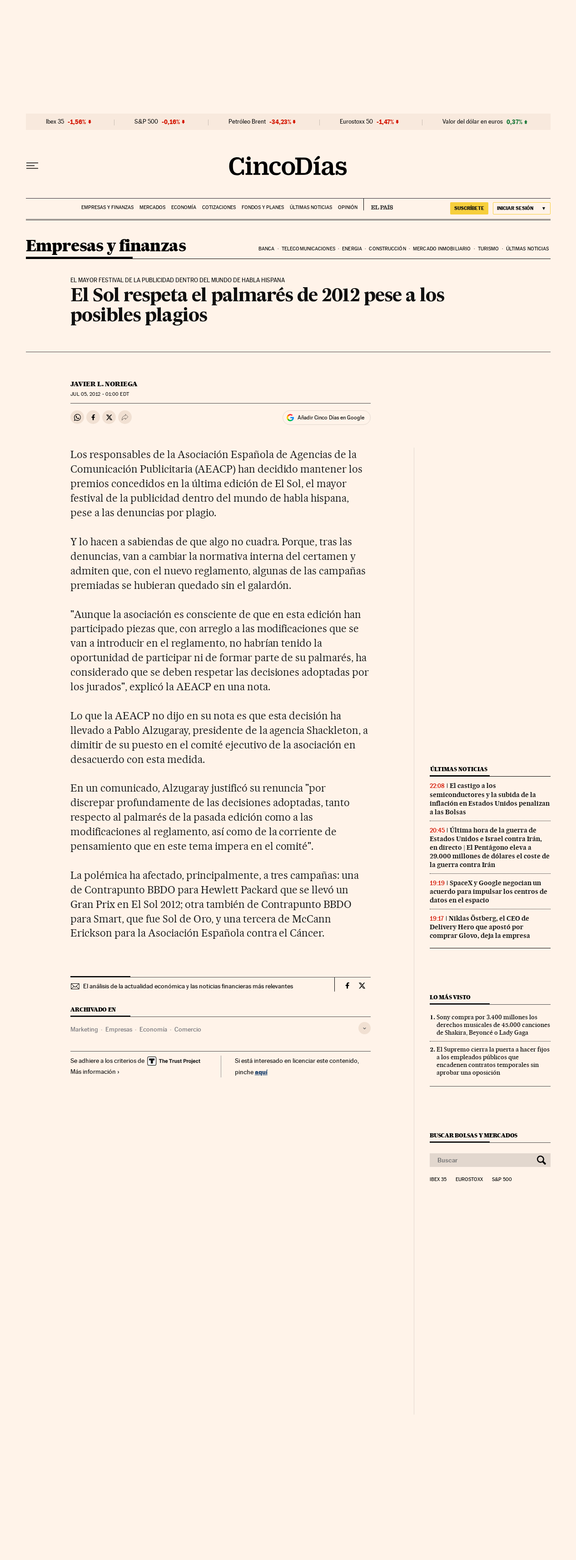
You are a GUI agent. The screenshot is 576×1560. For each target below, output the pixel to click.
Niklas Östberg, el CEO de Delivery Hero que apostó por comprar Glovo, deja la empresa (480, 927)
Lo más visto (450, 997)
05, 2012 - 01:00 (99, 394)
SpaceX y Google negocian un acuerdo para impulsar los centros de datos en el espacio (488, 891)
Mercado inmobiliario (442, 249)
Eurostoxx (469, 1179)
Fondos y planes (263, 207)
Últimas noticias (311, 207)
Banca (266, 249)
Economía (183, 207)
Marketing (84, 1029)
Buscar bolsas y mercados (473, 1135)
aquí (261, 1072)
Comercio (187, 1029)
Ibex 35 (55, 122)
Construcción (387, 249)
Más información (95, 1071)
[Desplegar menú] (32, 166)
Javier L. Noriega (104, 384)
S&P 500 (146, 122)
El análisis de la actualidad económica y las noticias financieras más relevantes (188, 986)
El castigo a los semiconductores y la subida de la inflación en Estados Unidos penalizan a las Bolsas (490, 799)
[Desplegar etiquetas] (364, 1028)
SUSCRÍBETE (469, 208)
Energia (352, 249)
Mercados (152, 207)
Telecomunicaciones (308, 249)
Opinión (348, 207)
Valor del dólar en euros (472, 122)
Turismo (488, 249)
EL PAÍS (378, 204)
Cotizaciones (219, 207)
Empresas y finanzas (107, 207)
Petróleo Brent (247, 122)
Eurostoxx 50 (356, 122)
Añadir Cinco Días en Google (331, 417)
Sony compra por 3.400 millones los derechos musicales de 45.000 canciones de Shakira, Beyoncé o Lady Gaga (493, 1024)
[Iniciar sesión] (522, 208)
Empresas (118, 1029)
